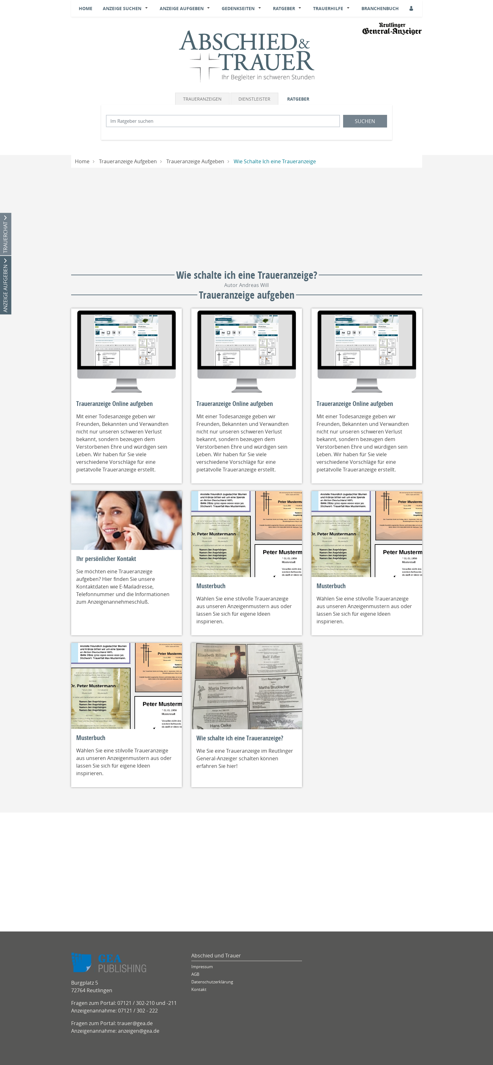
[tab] (203, 99)
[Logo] (246, 56)
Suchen (365, 121)
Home (85, 8)
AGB (195, 974)
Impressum (202, 966)
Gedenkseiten (238, 8)
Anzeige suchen (122, 8)
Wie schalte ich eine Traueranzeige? (239, 738)
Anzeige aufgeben (182, 8)
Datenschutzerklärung (212, 982)
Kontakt (198, 989)
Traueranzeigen (202, 99)
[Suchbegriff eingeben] (223, 121)
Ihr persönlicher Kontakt (106, 559)
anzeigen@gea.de (138, 1030)
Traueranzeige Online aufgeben (114, 404)
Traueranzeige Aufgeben (128, 161)
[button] (147, 8)
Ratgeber (284, 8)
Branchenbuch (380, 8)
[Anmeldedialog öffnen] (412, 8)
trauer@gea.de (135, 1023)
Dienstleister (254, 99)
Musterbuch (210, 586)
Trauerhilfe (328, 8)
